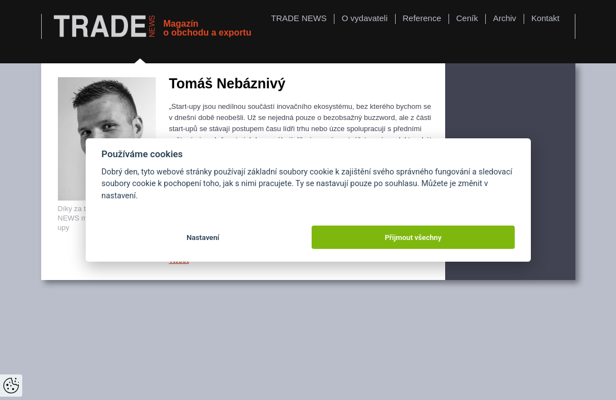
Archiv (504, 18)
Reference (422, 18)
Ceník (467, 18)
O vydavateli (365, 18)
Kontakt (545, 18)
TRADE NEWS (299, 18)
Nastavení (202, 237)
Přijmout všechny (413, 237)
